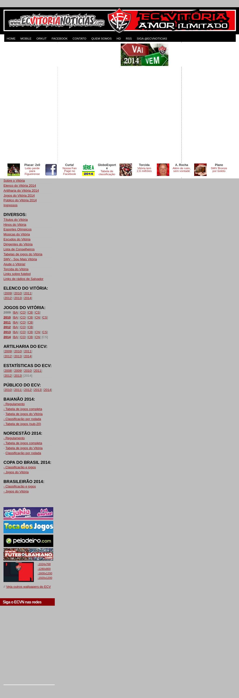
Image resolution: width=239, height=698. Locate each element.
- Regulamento (14, 404)
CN (37, 317)
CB (30, 312)
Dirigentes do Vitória (18, 244)
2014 (27, 298)
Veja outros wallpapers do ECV (28, 587)
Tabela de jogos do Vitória (24, 414)
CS (37, 312)
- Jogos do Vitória (16, 472)
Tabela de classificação (107, 172)
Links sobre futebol (17, 274)
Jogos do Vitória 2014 (19, 195)
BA (15, 312)
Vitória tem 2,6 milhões (144, 169)
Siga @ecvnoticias (152, 38)
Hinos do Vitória (14, 224)
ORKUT (41, 38)
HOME (11, 38)
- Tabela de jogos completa (22, 409)
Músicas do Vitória (16, 234)
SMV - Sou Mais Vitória (20, 259)
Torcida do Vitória (15, 269)
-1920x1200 (45, 577)
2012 (8, 298)
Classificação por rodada (23, 453)
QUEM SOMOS (101, 38)
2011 (27, 293)
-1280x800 (44, 568)
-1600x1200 (45, 573)
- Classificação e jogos (19, 467)
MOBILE (25, 38)
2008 (8, 371)
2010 (17, 293)
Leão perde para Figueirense (32, 171)
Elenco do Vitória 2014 (19, 185)
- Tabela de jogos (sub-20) (22, 424)
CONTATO (79, 38)
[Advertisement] (59, 103)
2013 (17, 298)
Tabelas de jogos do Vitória (22, 254)
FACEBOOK (59, 38)
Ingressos (10, 205)
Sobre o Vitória (14, 180)
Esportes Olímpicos (17, 229)
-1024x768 (44, 564)
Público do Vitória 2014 (20, 200)
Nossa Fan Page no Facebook (69, 171)
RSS (129, 38)
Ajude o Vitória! (14, 264)
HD (119, 38)
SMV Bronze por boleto (219, 169)
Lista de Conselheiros (19, 249)
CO (22, 312)
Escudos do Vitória (16, 239)
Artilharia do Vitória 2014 (21, 190)
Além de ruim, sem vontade (181, 169)
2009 (8, 293)
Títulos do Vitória (15, 219)
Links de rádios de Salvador (23, 279)
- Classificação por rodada (22, 419)
